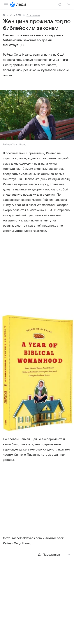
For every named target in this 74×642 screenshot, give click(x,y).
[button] (37, 115)
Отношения (33, 15)
